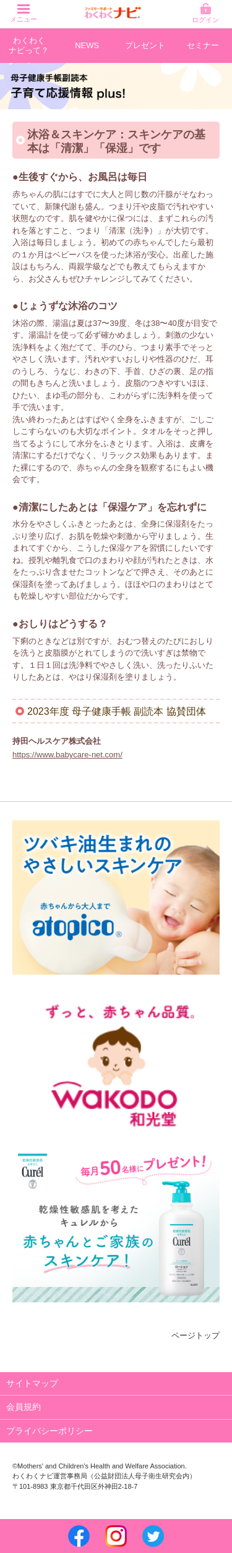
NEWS (87, 45)
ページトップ (195, 1335)
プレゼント (145, 45)
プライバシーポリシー (49, 1431)
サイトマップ (32, 1383)
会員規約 (23, 1407)
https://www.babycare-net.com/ (67, 754)
